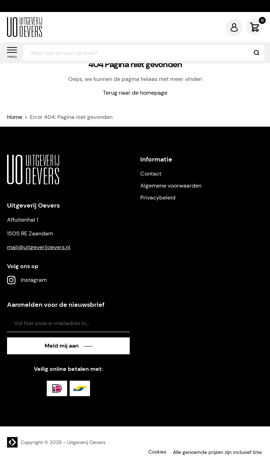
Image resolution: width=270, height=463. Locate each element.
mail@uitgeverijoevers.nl (38, 247)
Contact (150, 173)
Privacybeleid (157, 197)
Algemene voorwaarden (170, 185)
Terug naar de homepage (135, 92)
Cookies (157, 452)
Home (14, 117)
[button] (12, 52)
